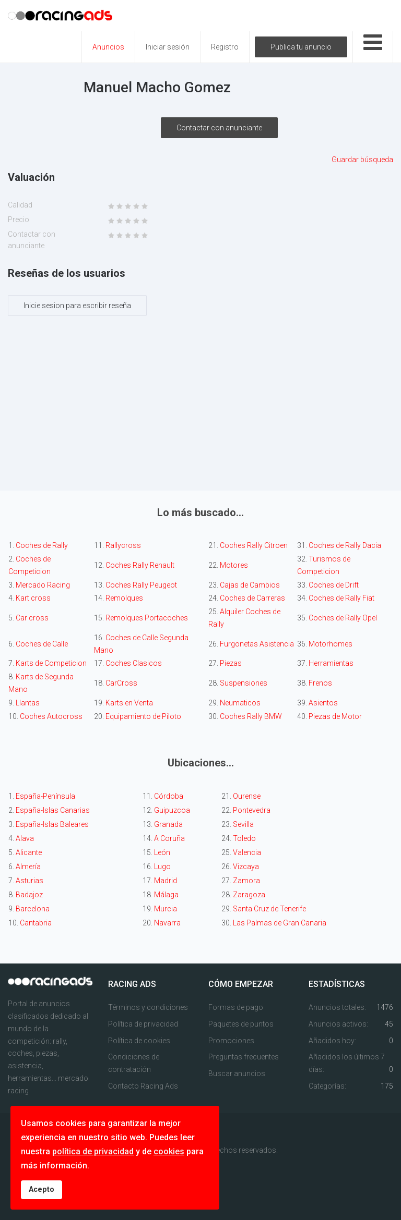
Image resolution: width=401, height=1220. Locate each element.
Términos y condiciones (148, 1007)
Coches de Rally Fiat (341, 598)
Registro (225, 47)
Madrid (165, 880)
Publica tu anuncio (301, 47)
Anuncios (108, 47)
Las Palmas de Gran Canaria (279, 923)
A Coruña (169, 838)
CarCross (121, 683)
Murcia (165, 909)
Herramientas (331, 663)
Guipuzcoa (172, 810)
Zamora (246, 880)
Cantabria (36, 923)
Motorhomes (330, 644)
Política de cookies (139, 1040)
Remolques (124, 598)
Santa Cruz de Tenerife (269, 909)
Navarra (167, 923)
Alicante (29, 852)
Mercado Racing (43, 585)
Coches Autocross (51, 716)
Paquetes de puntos (241, 1024)
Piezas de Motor (335, 716)
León (162, 852)
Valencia (247, 852)
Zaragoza (249, 894)
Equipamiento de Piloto (143, 716)
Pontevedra (251, 810)
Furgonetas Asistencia (257, 644)
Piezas (231, 663)
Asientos (323, 703)
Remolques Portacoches (146, 618)
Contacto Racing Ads (143, 1086)
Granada (168, 824)
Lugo (162, 866)
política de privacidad (93, 1151)
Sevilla (243, 824)
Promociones (231, 1040)
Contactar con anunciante (219, 128)
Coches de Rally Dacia (345, 545)
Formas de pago (235, 1007)
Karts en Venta (129, 703)
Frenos (320, 683)
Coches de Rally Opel (343, 618)
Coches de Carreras (252, 598)
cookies (169, 1151)
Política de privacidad (143, 1024)
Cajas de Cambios (250, 585)
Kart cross (33, 598)
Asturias (29, 880)
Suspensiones (243, 683)
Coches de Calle (42, 644)
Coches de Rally (42, 545)
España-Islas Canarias (53, 810)
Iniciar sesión (168, 47)
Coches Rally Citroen (254, 545)
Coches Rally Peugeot (141, 585)
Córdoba (168, 796)
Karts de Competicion (51, 663)
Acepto (41, 1189)
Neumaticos (240, 703)
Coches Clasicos (133, 663)
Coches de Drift (334, 585)
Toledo (244, 838)
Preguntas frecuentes (243, 1057)
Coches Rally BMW (251, 716)
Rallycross (123, 545)
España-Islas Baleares (52, 824)
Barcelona (33, 909)
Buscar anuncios (236, 1073)
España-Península (45, 796)
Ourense (247, 796)
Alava (25, 838)
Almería (28, 866)
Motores (234, 565)
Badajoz (29, 894)
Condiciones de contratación (133, 1063)
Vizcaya (246, 866)
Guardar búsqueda (362, 159)
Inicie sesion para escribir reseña (77, 305)
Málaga (166, 894)
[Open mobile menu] (373, 47)
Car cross (32, 618)
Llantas (28, 703)
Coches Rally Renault (139, 565)
